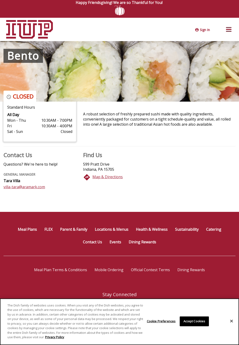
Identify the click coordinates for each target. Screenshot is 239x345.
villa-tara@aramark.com (24, 186)
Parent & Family (73, 229)
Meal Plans (27, 229)
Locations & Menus (111, 229)
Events (115, 242)
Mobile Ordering (109, 269)
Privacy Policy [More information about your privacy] (54, 337)
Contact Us (92, 242)
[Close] (231, 321)
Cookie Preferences (161, 321)
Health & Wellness (152, 229)
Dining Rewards (142, 242)
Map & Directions (107, 176)
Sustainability (187, 229)
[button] (229, 29)
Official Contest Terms (150, 269)
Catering (213, 229)
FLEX (48, 229)
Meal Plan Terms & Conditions (60, 269)
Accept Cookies (194, 321)
